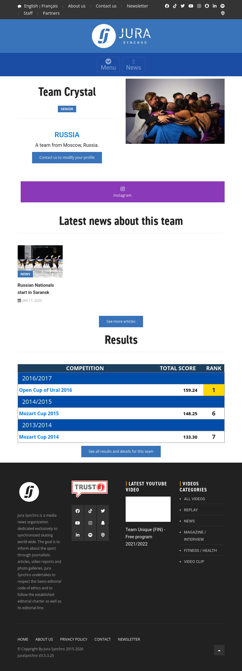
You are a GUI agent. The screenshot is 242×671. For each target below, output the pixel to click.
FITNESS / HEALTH (200, 550)
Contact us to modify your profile (67, 157)
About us (76, 6)
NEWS (189, 521)
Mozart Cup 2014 (39, 437)
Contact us (106, 6)
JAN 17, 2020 (32, 300)
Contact (102, 639)
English (31, 6)
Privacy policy (74, 639)
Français (50, 6)
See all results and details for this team (121, 451)
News (133, 65)
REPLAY (191, 510)
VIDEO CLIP (194, 561)
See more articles (120, 321)
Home (23, 639)
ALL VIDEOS (194, 499)
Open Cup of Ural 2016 (45, 390)
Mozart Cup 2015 (39, 413)
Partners (51, 13)
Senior (67, 109)
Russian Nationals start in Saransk (36, 289)
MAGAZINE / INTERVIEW (195, 536)
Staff (28, 13)
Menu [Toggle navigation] (108, 65)
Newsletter (137, 6)
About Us (44, 639)
